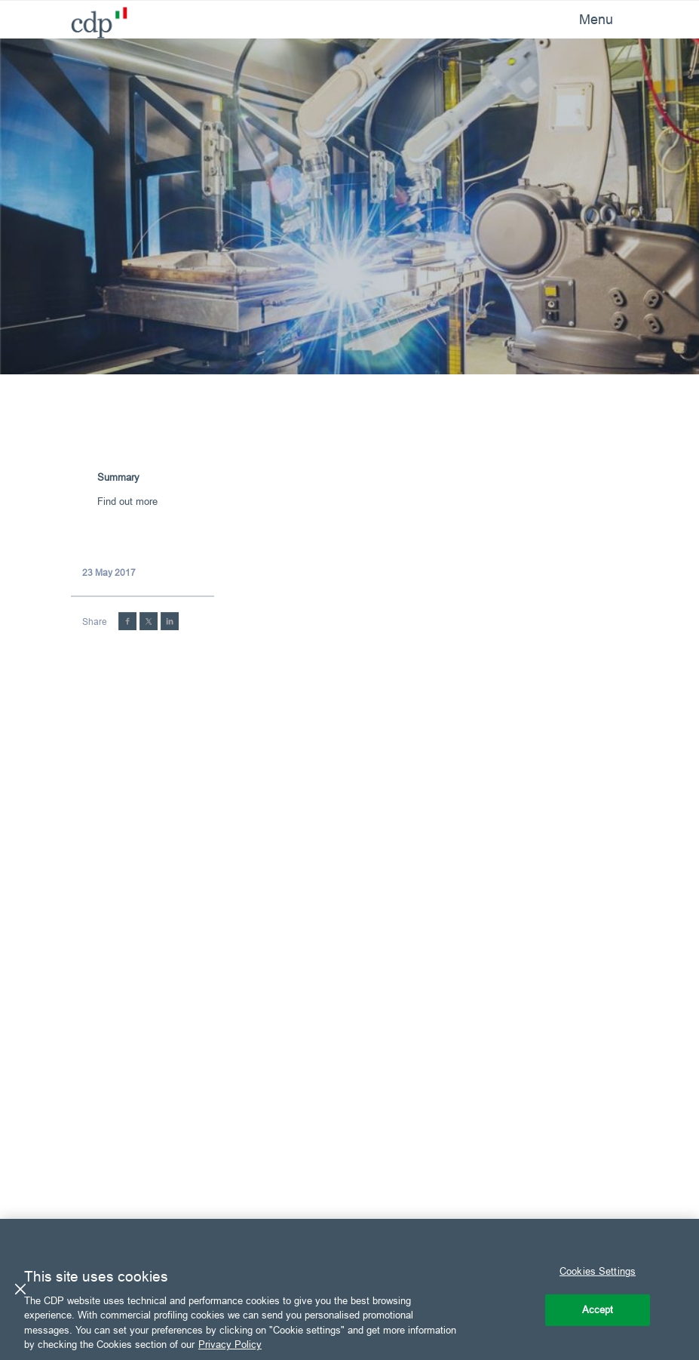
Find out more (127, 501)
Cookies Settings (598, 1271)
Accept (598, 1309)
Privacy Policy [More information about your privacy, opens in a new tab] (230, 1344)
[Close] (20, 1289)
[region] (349, 1289)
